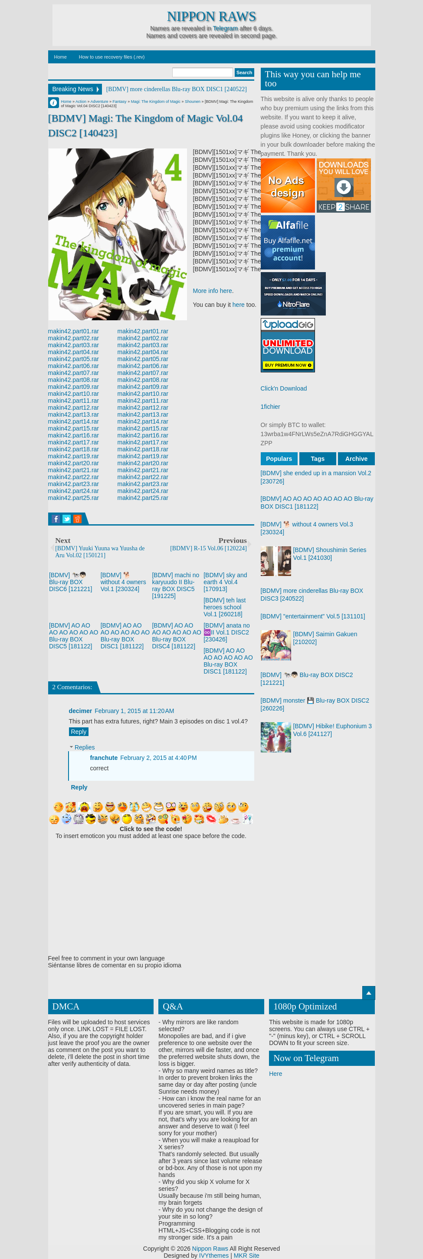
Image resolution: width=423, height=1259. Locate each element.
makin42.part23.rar (73, 483)
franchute (104, 757)
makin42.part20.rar (73, 463)
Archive (356, 458)
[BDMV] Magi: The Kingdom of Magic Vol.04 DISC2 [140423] (145, 125)
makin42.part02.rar (73, 338)
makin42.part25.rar (73, 497)
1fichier (270, 406)
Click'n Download (284, 388)
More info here (212, 290)
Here (275, 1073)
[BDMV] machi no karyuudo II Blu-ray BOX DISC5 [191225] (175, 585)
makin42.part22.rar (73, 476)
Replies (85, 747)
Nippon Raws (211, 16)
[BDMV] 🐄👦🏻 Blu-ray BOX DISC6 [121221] (70, 582)
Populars (279, 458)
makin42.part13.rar (73, 414)
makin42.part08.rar (73, 379)
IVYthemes (214, 1255)
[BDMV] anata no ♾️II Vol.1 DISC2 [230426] (226, 632)
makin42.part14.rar (73, 421)
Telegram (225, 28)
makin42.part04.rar (73, 351)
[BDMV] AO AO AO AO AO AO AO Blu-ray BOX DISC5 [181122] (73, 636)
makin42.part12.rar (73, 407)
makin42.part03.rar (73, 345)
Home (60, 56)
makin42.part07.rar (73, 372)
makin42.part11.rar (73, 400)
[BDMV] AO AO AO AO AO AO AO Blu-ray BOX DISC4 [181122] (176, 636)
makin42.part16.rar (73, 435)
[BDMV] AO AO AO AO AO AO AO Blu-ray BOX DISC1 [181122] (125, 636)
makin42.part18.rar (73, 449)
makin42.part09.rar (73, 386)
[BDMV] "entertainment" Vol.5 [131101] (313, 616)
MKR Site (246, 1255)
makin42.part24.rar (73, 490)
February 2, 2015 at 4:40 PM (158, 757)
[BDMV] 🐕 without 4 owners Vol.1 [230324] (123, 582)
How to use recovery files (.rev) (112, 56)
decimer (80, 710)
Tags (318, 458)
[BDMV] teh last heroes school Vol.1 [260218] (224, 607)
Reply (79, 731)
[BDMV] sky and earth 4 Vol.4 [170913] (225, 582)
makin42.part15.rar (73, 428)
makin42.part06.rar (73, 365)
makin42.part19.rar (73, 456)
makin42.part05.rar (73, 358)
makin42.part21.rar (73, 470)
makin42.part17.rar (73, 442)
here (239, 304)
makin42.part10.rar (73, 393)
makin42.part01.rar (73, 331)
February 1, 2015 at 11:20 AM (134, 710)
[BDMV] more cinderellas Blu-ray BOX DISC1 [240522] (176, 89)
